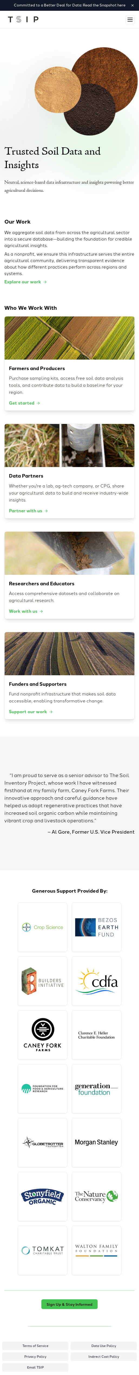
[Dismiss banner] (132, 5)
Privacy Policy (35, 1357)
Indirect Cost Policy (103, 1357)
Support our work (31, 711)
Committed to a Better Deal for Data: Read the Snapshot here (69, 5)
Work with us (26, 611)
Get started (24, 403)
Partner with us (28, 510)
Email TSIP (35, 1367)
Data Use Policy (103, 1346)
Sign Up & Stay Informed (69, 1304)
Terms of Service (35, 1346)
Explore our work (25, 282)
